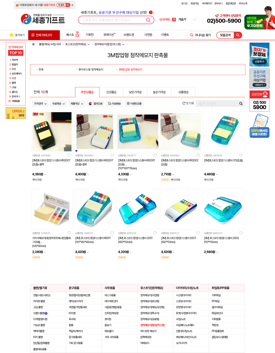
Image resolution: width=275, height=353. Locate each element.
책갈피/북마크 (76, 331)
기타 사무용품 (111, 337)
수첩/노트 (181, 319)
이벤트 (165, 35)
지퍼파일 (216, 295)
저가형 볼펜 (39, 301)
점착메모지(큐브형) (149, 301)
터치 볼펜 (38, 337)
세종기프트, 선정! (117, 12)
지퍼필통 (216, 319)
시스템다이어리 (183, 295)
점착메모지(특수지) (149, 313)
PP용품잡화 (218, 331)
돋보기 (108, 325)
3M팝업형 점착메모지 (130, 69)
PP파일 (215, 301)
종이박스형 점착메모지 (91, 69)
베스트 (72, 34)
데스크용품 (110, 295)
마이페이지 (207, 3)
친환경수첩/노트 (184, 331)
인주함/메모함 (112, 313)
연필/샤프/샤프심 (41, 295)
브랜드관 (129, 35)
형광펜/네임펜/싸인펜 (79, 295)
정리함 (108, 319)
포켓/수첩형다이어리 (186, 313)
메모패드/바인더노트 (186, 337)
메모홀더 (109, 331)
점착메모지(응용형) (149, 319)
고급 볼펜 (38, 307)
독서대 (72, 319)
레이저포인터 (111, 301)
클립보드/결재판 (220, 337)
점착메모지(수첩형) (149, 295)
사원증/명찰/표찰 (113, 307)
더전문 (148, 35)
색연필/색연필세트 (78, 307)
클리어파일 (217, 307)
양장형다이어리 (183, 307)
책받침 (215, 325)
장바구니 (218, 3)
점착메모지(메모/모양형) (152, 307)
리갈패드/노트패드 (185, 325)
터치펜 (72, 313)
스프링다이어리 (183, 301)
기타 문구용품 (76, 343)
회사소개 (243, 3)
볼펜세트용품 (39, 349)
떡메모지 (144, 343)
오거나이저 (181, 343)
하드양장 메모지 (148, 331)
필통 (71, 325)
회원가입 (195, 3)
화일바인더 (217, 313)
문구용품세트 (75, 337)
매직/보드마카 (76, 301)
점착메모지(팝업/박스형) (152, 325)
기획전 (89, 35)
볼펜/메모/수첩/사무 (50, 44)
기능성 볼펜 (39, 325)
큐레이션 (108, 35)
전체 (41, 69)
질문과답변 (231, 3)
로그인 (184, 3)
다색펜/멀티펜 (40, 319)
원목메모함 (145, 337)
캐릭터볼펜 (38, 331)
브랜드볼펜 (40, 313)
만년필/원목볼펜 (41, 343)
